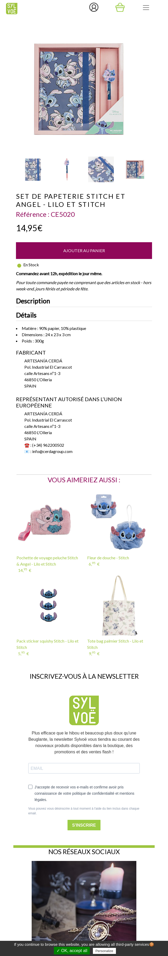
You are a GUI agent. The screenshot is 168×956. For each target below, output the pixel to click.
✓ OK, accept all (72, 950)
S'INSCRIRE (84, 825)
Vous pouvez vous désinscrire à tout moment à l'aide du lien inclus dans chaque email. (83, 811)
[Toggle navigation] (146, 8)
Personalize (104, 951)
